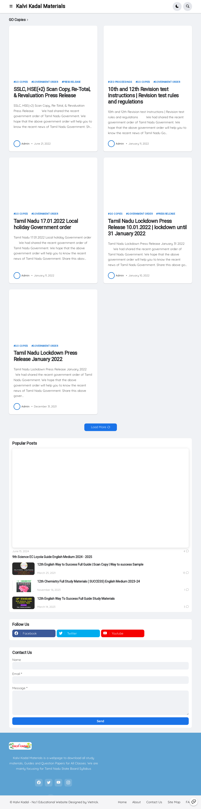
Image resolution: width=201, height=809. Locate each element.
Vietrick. (93, 802)
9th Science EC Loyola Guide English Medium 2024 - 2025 (52, 557)
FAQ (189, 802)
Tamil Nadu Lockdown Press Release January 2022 (45, 356)
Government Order (45, 82)
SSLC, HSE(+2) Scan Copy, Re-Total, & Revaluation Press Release (52, 92)
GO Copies (21, 82)
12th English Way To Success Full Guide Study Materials (76, 598)
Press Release (72, 82)
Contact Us (154, 802)
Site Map (174, 802)
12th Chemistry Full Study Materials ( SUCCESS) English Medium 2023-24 (88, 581)
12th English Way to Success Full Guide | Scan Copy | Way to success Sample (90, 564)
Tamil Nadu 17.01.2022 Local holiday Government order (46, 224)
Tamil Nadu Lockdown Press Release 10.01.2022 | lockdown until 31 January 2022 (147, 227)
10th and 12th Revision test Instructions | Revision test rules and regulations (143, 95)
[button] (12, 6)
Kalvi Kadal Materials (40, 6)
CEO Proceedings (121, 82)
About (136, 802)
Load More (98, 427)
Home (122, 802)
